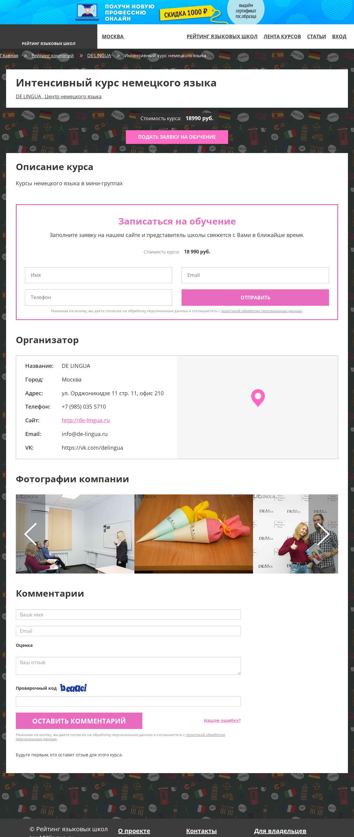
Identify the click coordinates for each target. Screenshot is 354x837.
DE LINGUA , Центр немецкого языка (59, 96)
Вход (339, 36)
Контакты (201, 831)
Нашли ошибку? (222, 720)
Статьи (316, 36)
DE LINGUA (99, 55)
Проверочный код (36, 688)
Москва (116, 36)
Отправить (255, 297)
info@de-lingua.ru (85, 434)
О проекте (134, 831)
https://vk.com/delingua (92, 447)
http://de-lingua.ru (86, 420)
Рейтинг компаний (53, 55)
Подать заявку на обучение (177, 137)
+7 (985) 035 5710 (84, 406)
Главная (9, 55)
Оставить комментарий (79, 720)
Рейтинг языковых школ (222, 36)
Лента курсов (282, 36)
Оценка (24, 645)
